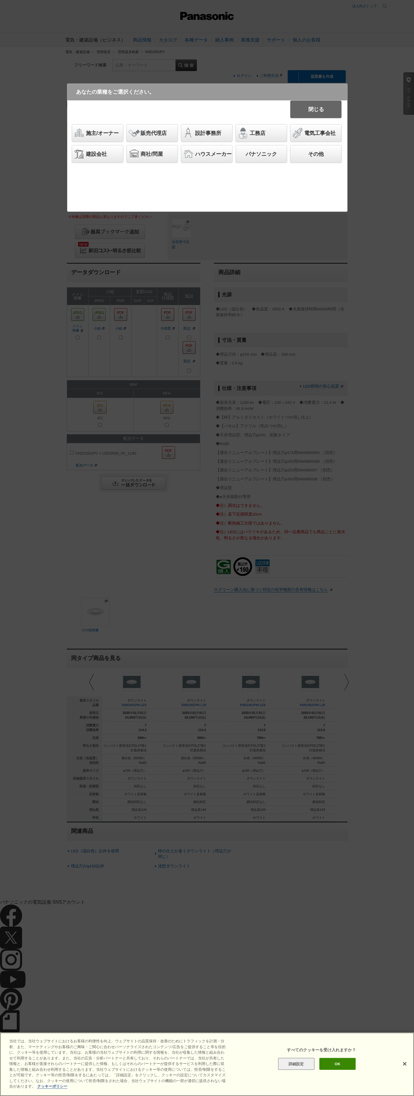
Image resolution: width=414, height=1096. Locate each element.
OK (338, 1063)
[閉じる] (404, 1063)
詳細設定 (296, 1063)
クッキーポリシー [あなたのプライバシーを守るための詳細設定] (52, 1086)
